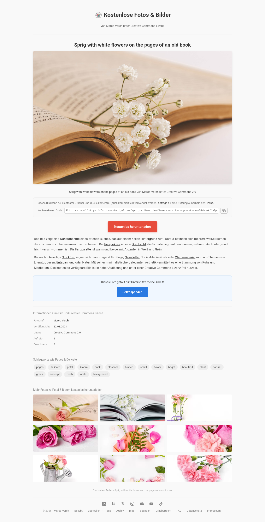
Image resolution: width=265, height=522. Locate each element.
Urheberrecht (163, 511)
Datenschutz (194, 511)
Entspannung (65, 263)
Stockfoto (68, 258)
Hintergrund (149, 239)
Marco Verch (150, 192)
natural (217, 367)
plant (203, 367)
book (98, 367)
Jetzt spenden (132, 293)
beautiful (187, 367)
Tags (108, 511)
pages (39, 367)
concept (55, 374)
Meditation (41, 268)
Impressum (213, 511)
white (83, 374)
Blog (132, 511)
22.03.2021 (60, 327)
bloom (84, 367)
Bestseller (94, 511)
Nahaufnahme (70, 239)
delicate (55, 367)
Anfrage (162, 202)
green (39, 374)
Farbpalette (83, 250)
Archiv (109, 491)
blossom (113, 367)
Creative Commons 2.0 (181, 192)
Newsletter (132, 258)
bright (171, 367)
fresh (70, 374)
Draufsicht (139, 245)
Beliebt (78, 511)
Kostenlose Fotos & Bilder (132, 15)
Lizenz (209, 202)
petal (70, 367)
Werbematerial (185, 258)
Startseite (98, 491)
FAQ (179, 511)
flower (157, 367)
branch (129, 367)
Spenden (145, 511)
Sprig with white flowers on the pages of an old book (102, 192)
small (143, 367)
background (100, 374)
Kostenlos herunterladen (132, 227)
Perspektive (112, 245)
